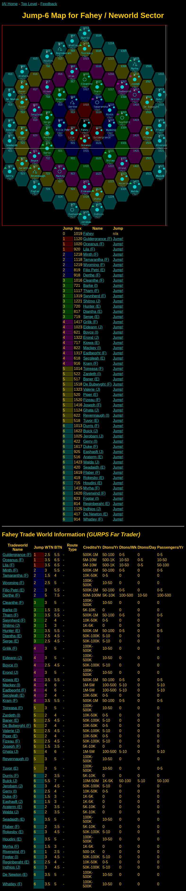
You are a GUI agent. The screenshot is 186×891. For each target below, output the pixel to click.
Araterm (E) (93, 457)
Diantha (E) (92, 312)
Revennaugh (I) (96, 415)
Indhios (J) (92, 509)
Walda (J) (91, 462)
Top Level (29, 4)
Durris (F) (91, 426)
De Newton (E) (95, 514)
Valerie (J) (91, 389)
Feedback (48, 4)
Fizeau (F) (91, 400)
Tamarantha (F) (96, 260)
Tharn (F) (91, 291)
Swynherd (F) (94, 296)
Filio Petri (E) (94, 270)
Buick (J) (90, 431)
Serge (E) (91, 317)
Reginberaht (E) (96, 504)
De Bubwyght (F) (97, 384)
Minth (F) (90, 254)
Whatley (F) (93, 519)
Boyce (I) (90, 332)
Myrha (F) (91, 488)
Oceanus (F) (93, 244)
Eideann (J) (92, 327)
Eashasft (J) (93, 452)
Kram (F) (90, 363)
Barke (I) (90, 286)
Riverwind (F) (94, 493)
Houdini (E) (92, 483)
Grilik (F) (90, 322)
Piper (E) (90, 395)
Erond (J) (91, 337)
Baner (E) (91, 379)
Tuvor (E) (91, 421)
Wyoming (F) (94, 265)
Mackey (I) (92, 348)
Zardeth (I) (92, 374)
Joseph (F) (92, 405)
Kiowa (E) (91, 343)
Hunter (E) (92, 306)
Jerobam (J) (93, 436)
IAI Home (10, 4)
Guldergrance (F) (97, 239)
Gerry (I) (90, 441)
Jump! (118, 239)
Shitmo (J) (91, 301)
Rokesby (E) (93, 478)
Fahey (88, 234)
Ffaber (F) (91, 473)
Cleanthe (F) (93, 280)
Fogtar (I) (91, 498)
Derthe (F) (91, 275)
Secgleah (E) (94, 358)
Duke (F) (90, 447)
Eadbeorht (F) (94, 353)
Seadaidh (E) (94, 467)
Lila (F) (89, 249)
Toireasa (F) (93, 369)
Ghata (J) (91, 410)
